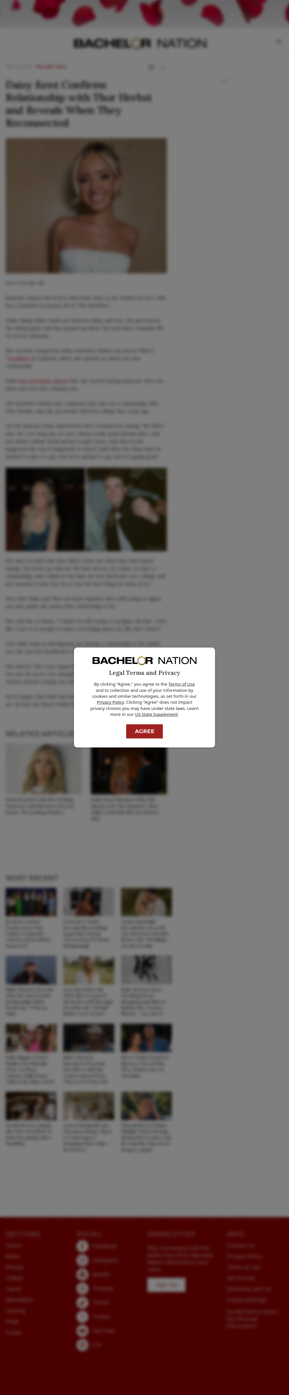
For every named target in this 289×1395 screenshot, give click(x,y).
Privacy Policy (110, 702)
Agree (144, 731)
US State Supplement (156, 714)
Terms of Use (181, 684)
